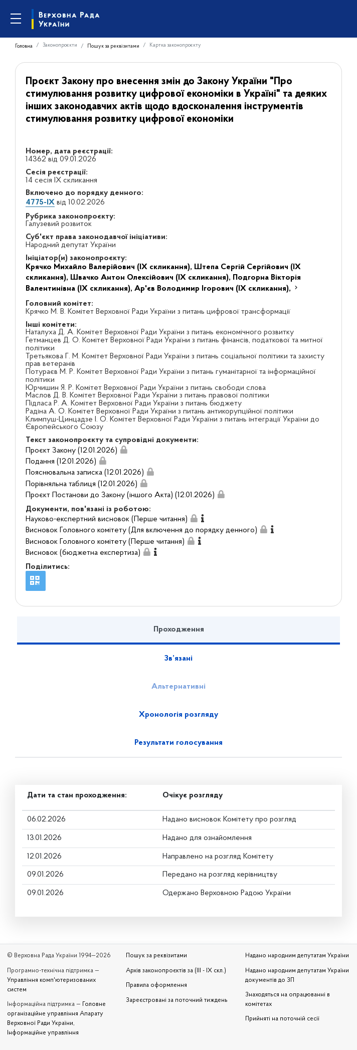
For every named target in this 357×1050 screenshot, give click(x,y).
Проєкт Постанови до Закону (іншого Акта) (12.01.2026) (120, 495)
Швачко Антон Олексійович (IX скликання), (151, 278)
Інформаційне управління (43, 1033)
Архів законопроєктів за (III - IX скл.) (176, 971)
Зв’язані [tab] (178, 659)
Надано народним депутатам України (297, 956)
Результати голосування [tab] (178, 743)
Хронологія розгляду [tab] (178, 715)
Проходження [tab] (178, 629)
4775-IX (40, 202)
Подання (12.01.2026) (61, 462)
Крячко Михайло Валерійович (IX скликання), (110, 267)
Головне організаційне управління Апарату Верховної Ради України (56, 1013)
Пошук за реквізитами (113, 46)
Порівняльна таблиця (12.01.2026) (81, 484)
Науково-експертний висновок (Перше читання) (107, 519)
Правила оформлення (156, 985)
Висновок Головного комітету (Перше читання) (105, 542)
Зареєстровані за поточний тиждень (177, 1000)
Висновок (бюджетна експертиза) (83, 553)
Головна (24, 46)
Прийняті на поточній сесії (282, 1019)
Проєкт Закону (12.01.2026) (71, 451)
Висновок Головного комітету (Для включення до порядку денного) (141, 530)
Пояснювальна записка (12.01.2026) (85, 473)
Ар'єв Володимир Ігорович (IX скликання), (213, 289)
